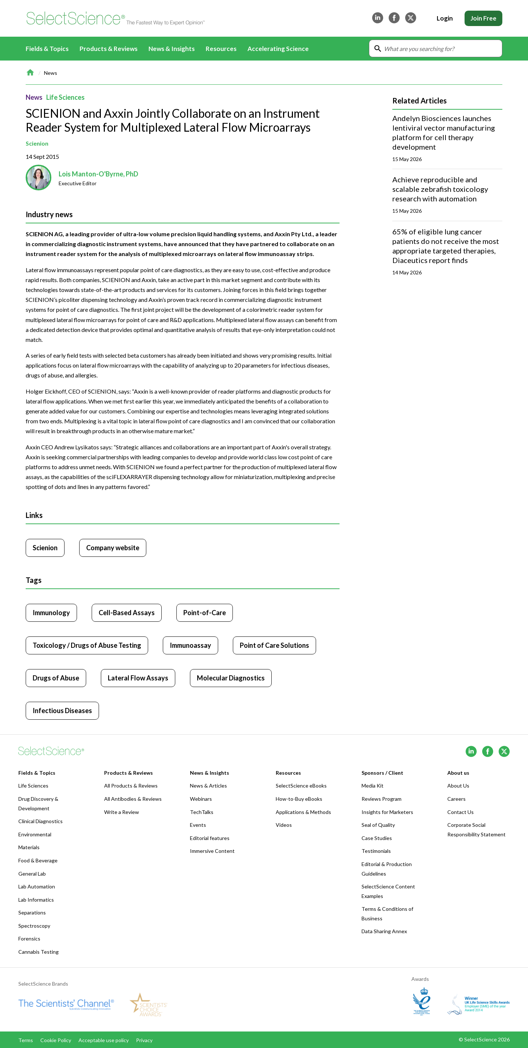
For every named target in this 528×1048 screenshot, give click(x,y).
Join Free (483, 18)
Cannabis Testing (38, 952)
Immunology (51, 613)
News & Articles (208, 785)
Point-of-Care (204, 613)
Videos (284, 825)
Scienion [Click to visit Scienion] (45, 548)
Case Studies (377, 838)
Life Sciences (65, 97)
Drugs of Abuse (56, 678)
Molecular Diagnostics (231, 678)
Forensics (29, 938)
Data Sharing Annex (384, 931)
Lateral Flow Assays (138, 678)
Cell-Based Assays (127, 613)
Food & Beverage (38, 860)
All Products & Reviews (131, 785)
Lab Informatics (36, 900)
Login (445, 18)
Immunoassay (190, 645)
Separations (32, 912)
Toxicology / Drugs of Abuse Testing (87, 645)
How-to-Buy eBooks (299, 799)
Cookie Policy (55, 1040)
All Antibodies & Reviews (133, 799)
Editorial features (210, 838)
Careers (456, 799)
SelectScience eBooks (301, 785)
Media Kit (373, 785)
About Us (458, 785)
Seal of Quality (378, 825)
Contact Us (460, 812)
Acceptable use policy (103, 1040)
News (50, 73)
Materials (29, 847)
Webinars (201, 799)
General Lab (32, 873)
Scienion (37, 143)
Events (198, 825)
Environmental (34, 834)
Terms (25, 1040)
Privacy (144, 1040)
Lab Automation (36, 886)
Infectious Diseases (62, 710)
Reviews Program (382, 799)
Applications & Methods (303, 812)
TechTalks (201, 812)
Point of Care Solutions (274, 645)
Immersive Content (212, 851)
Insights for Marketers (387, 812)
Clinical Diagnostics (40, 821)
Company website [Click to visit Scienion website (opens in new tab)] (112, 548)
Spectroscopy (34, 926)
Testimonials (376, 851)
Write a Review (121, 812)
